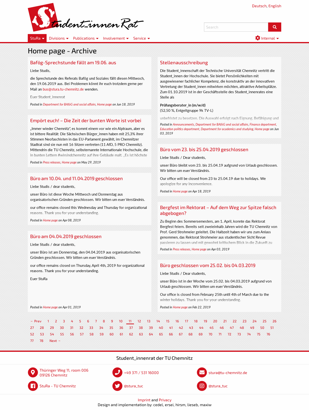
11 (130, 321)
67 (181, 334)
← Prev (36, 321)
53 (42, 334)
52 (32, 334)
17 (186, 321)
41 (171, 327)
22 (235, 321)
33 (91, 327)
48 (242, 327)
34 (101, 327)
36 (121, 327)
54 (52, 334)
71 (220, 334)
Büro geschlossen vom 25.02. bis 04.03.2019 (207, 265)
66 (171, 334)
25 (265, 321)
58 (92, 334)
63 (141, 334)
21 (225, 321)
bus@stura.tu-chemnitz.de (63, 89)
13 (148, 321)
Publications (84, 38)
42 (181, 327)
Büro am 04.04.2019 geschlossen (66, 236)
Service (139, 38)
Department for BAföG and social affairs (69, 104)
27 (32, 327)
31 (71, 327)
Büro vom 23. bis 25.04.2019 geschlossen (204, 149)
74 (249, 334)
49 (252, 327)
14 (158, 321)
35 (111, 327)
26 (274, 321)
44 (201, 327)
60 (112, 334)
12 (139, 321)
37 (131, 327)
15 (167, 321)
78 (41, 341)
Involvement (114, 38)
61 (121, 334)
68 (191, 334)
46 (222, 327)
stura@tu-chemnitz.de (228, 372)
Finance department (263, 124)
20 (215, 321)
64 (151, 334)
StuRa (35, 38)
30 (62, 327)
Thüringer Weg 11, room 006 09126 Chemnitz (64, 372)
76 (268, 334)
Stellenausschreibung (184, 62)
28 (42, 327)
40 (161, 327)
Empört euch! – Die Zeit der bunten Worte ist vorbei (85, 120)
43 (191, 327)
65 (161, 334)
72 (229, 334)
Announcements (183, 124)
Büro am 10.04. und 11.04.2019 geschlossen (76, 178)
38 (141, 327)
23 (244, 321)
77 (32, 341)
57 (82, 334)
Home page (104, 104)
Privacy (165, 399)
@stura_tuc (133, 385)
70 (210, 334)
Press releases (51, 162)
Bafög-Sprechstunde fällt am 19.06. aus (73, 62)
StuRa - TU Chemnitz (58, 385)
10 (121, 321)
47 (232, 327)
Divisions (57, 38)
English (274, 5)
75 (258, 334)
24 (255, 321)
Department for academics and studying (227, 129)
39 (151, 327)
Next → (55, 341)
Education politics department (179, 129)
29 (52, 327)
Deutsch (259, 5)
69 (201, 334)
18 (196, 321)
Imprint (144, 399)
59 (102, 334)
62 (131, 334)
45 (212, 327)
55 (62, 334)
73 (239, 334)
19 (205, 321)
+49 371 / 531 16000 (141, 372)
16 (177, 321)
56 (72, 334)
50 (262, 327)
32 (81, 327)
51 (272, 327)
